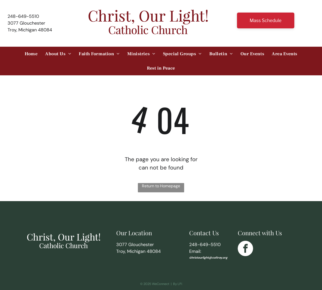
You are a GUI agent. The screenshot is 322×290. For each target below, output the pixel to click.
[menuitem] (31, 54)
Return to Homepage (161, 186)
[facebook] (245, 249)
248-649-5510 (23, 16)
